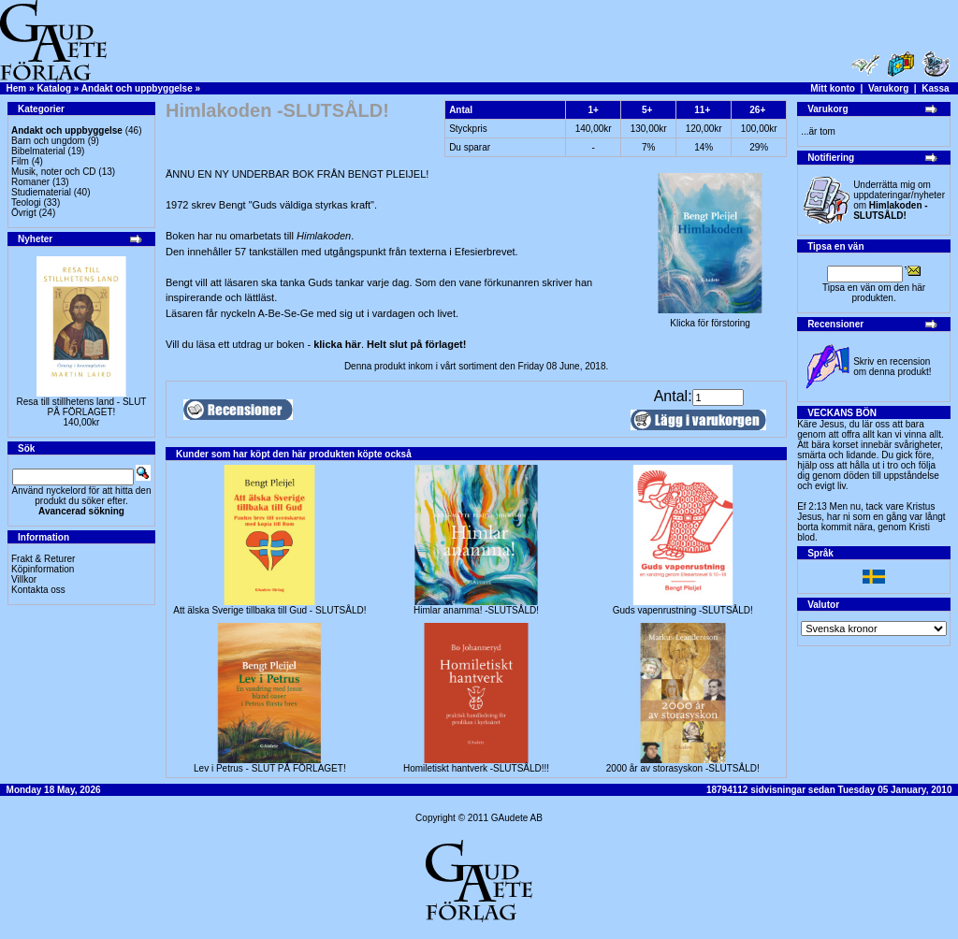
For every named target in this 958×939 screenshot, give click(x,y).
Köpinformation (42, 569)
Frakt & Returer (43, 559)
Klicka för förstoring (710, 319)
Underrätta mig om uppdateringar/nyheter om (899, 200)
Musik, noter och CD (53, 171)
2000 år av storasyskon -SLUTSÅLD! (683, 768)
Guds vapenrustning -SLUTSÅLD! (683, 610)
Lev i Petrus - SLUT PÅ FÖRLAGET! (270, 768)
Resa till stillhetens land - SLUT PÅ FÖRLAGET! (82, 407)
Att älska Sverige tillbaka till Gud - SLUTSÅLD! (269, 610)
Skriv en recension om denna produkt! (892, 366)
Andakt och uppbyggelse (137, 88)
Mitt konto (832, 88)
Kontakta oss (38, 590)
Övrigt (23, 213)
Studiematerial (41, 192)
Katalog (53, 88)
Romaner (30, 182)
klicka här (337, 344)
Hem (17, 88)
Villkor (23, 579)
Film (20, 161)
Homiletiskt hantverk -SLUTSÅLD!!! (476, 768)
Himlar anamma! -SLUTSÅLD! (476, 610)
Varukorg (888, 88)
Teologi (26, 202)
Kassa (935, 88)
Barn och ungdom (48, 141)
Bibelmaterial (38, 151)
